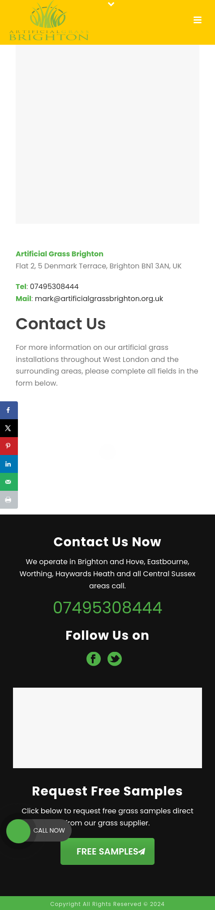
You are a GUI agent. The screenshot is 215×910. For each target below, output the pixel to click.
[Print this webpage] (9, 500)
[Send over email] (9, 482)
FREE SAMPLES (111, 851)
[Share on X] (9, 428)
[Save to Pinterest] (9, 446)
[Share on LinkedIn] (9, 464)
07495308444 (54, 286)
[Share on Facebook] (9, 410)
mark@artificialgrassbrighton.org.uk (99, 298)
